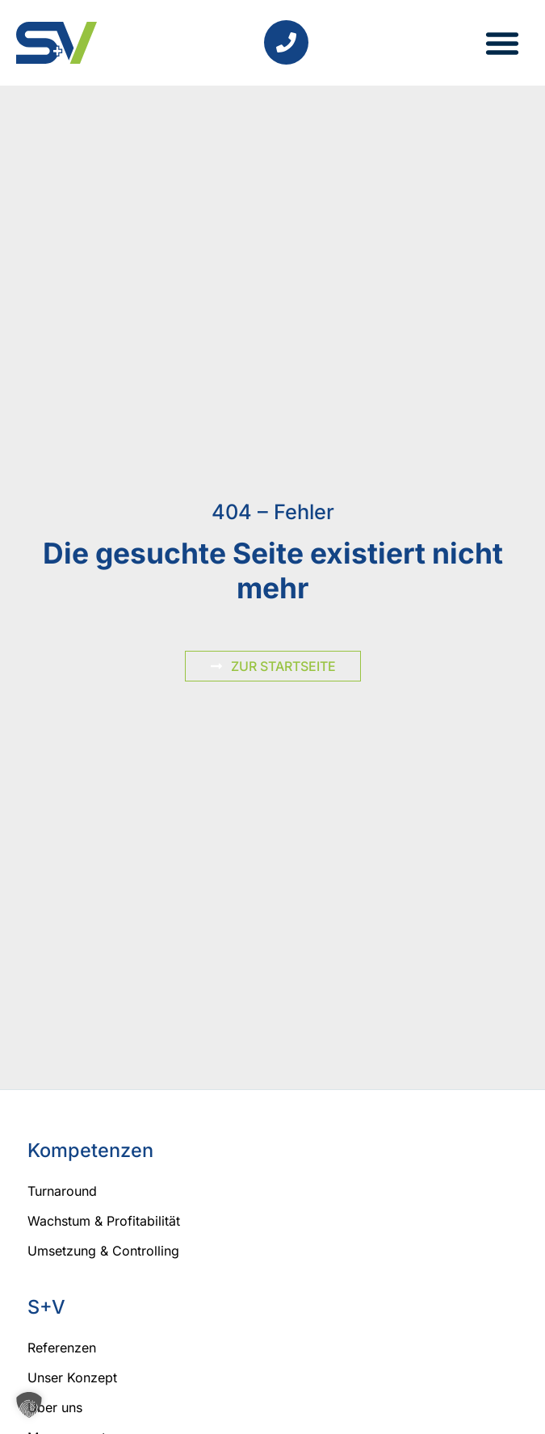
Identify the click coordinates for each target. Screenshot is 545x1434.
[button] (502, 42)
